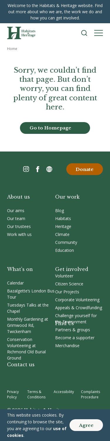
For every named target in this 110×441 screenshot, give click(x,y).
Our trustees (19, 226)
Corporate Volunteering (77, 299)
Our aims (15, 210)
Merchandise (67, 345)
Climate (62, 234)
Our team (16, 218)
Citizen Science (69, 284)
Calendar (15, 283)
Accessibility (64, 391)
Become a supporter (74, 337)
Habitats (63, 218)
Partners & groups (72, 329)
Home (12, 48)
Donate (85, 169)
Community (66, 242)
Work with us (19, 234)
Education (64, 250)
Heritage (63, 226)
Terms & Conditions (36, 394)
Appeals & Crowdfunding (78, 307)
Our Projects (67, 291)
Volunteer (64, 276)
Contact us (21, 364)
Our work (67, 197)
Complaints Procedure (90, 394)
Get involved (71, 269)
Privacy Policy (13, 394)
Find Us (64, 323)
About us (18, 197)
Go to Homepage (50, 128)
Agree (86, 425)
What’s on (20, 269)
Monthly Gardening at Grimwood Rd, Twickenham (27, 325)
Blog (59, 210)
